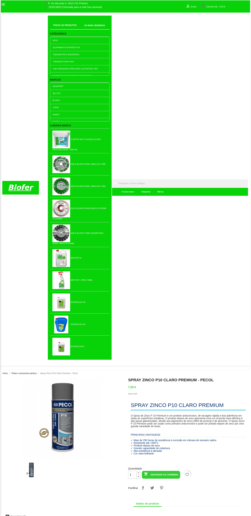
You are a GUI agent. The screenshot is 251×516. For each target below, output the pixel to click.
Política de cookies (75, 503)
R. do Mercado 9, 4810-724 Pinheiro (68, 3)
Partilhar (142, 160)
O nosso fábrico (11, 473)
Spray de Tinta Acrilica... (105, 266)
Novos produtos (74, 469)
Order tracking (199, 469)
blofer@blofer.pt (161, 485)
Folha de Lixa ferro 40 (23, 320)
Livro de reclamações (77, 484)
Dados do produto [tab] (147, 176)
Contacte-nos (9, 476)
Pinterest (161, 160)
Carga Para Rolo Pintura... (186, 375)
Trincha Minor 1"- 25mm (64, 375)
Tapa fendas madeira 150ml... (23, 266)
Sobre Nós (8, 469)
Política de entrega (75, 507)
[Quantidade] (132, 147)
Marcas (108, 28)
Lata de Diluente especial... (105, 375)
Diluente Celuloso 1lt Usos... (227, 266)
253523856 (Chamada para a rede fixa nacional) (75, 7)
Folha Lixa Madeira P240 (105, 320)
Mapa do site (9, 480)
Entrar (194, 473)
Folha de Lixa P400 (187, 266)
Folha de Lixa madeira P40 (187, 320)
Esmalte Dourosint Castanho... (146, 266)
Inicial (53, 24)
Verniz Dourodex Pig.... (64, 266)
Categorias (93, 28)
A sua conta (200, 463)
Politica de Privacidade (77, 495)
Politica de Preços (75, 492)
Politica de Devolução (77, 499)
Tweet (152, 160)
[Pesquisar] (153, 20)
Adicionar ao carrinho (161, 147)
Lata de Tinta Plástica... (146, 320)
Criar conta (197, 476)
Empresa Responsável (77, 488)
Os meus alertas (200, 480)
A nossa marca (75, 28)
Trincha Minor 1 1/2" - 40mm (146, 375)
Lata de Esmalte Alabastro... (227, 320)
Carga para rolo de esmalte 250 (64, 320)
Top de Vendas (73, 473)
